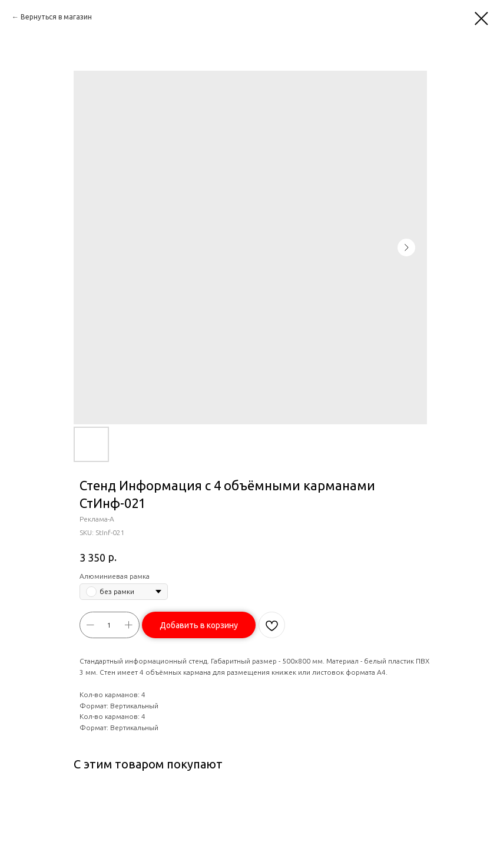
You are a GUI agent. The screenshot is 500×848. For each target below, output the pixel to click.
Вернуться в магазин (56, 17)
